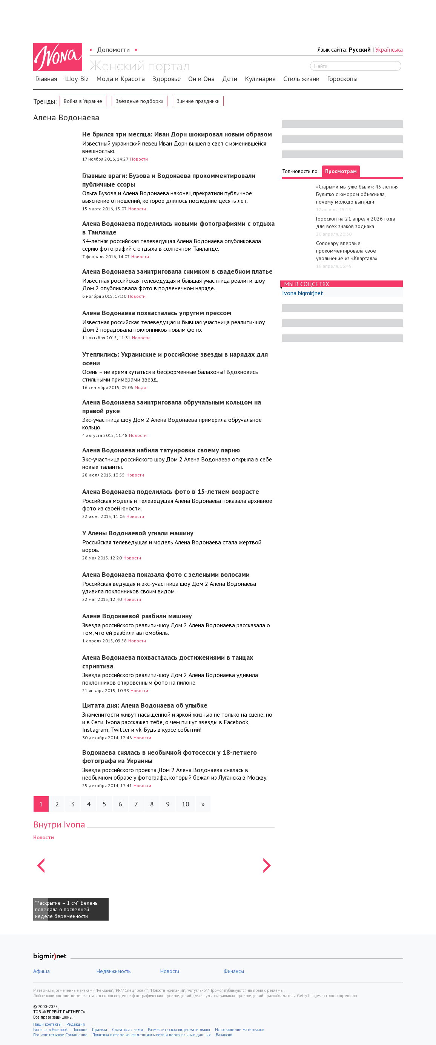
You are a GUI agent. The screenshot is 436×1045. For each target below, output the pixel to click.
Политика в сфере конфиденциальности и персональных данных (151, 1034)
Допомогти (113, 49)
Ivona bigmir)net (302, 293)
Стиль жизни (301, 78)
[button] (40, 877)
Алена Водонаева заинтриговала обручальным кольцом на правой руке (171, 406)
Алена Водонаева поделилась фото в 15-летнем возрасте (170, 491)
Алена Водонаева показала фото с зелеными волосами (166, 574)
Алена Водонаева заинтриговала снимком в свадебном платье (177, 271)
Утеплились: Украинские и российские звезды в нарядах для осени (175, 358)
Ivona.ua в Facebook (50, 1029)
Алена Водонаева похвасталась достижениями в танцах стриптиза (167, 661)
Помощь (79, 1029)
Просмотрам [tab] (341, 171)
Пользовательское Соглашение (60, 1034)
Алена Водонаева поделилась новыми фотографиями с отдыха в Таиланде (178, 227)
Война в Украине (83, 101)
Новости (139, 159)
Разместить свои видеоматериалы (179, 1029)
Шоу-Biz (77, 78)
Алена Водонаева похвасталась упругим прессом (156, 312)
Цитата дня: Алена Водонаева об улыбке (144, 705)
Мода (140, 387)
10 (185, 804)
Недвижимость (113, 971)
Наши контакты (47, 1024)
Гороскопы (342, 78)
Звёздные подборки (139, 101)
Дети (229, 78)
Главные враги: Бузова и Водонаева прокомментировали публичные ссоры (168, 179)
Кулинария (260, 78)
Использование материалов (239, 1029)
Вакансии (224, 1034)
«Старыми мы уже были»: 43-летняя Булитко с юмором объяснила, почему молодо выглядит (357, 194)
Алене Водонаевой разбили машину (137, 615)
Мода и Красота (120, 78)
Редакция (75, 1024)
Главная (46, 78)
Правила (99, 1029)
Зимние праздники (198, 101)
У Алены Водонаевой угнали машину (137, 533)
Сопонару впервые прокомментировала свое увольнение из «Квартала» (347, 251)
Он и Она (201, 78)
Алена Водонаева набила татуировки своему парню (161, 450)
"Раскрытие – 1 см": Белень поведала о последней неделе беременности (66, 909)
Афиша (41, 971)
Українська (389, 49)
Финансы (234, 971)
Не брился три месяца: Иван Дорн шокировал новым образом (177, 134)
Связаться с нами (127, 1029)
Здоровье (166, 78)
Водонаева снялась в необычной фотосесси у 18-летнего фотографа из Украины (169, 756)
